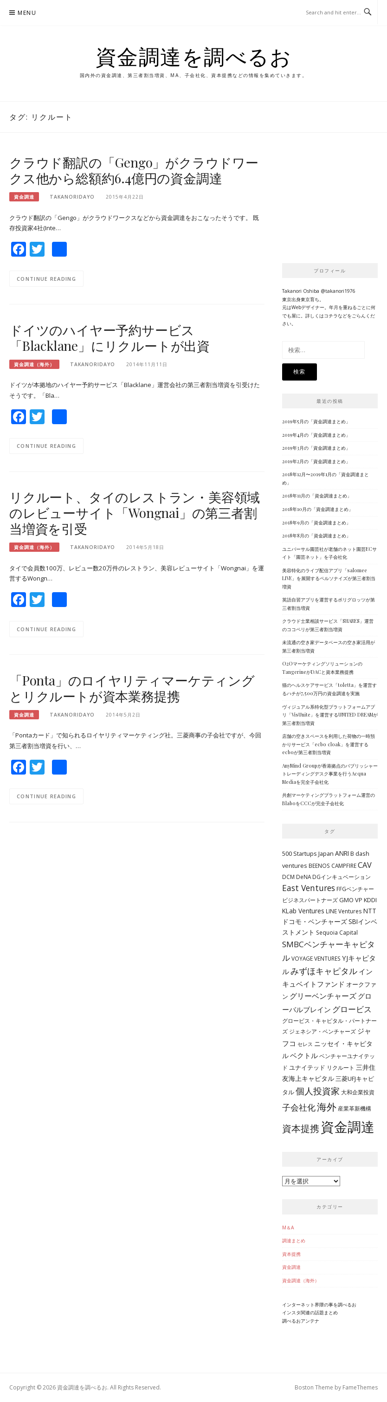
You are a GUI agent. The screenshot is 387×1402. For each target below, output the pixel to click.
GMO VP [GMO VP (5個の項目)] (350, 900)
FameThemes (360, 1387)
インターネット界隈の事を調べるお (319, 1304)
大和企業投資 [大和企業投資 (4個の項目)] (357, 1092)
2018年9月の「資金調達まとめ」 (316, 522)
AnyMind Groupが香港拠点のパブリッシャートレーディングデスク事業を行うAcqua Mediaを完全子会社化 (330, 773)
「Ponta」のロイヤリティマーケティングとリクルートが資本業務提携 (132, 688)
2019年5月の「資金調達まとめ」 (316, 421)
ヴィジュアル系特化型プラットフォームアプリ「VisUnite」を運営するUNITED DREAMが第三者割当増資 (330, 715)
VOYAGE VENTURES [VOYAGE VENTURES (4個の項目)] (316, 958)
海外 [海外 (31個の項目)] (326, 1106)
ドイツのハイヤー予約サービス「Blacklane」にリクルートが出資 (109, 337)
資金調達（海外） (34, 364)
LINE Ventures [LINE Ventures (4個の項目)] (344, 911)
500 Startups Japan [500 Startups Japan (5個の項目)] (308, 853)
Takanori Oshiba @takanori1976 (318, 291)
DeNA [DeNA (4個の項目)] (303, 876)
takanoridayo (72, 197)
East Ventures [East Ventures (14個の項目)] (308, 887)
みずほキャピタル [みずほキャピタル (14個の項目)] (323, 970)
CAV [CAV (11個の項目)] (365, 865)
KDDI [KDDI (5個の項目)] (370, 900)
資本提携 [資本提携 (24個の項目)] (300, 1128)
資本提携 (291, 1254)
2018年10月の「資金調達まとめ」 (317, 509)
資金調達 (24, 197)
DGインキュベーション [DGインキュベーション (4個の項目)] (341, 876)
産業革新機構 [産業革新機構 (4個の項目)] (354, 1108)
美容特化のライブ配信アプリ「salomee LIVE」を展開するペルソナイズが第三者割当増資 (328, 578)
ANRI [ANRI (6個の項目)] (342, 853)
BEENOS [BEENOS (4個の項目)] (319, 865)
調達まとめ (293, 1240)
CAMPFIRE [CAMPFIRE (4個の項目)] (343, 865)
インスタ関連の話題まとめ (310, 1312)
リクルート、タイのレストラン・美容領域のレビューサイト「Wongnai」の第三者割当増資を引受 (134, 512)
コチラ (331, 315)
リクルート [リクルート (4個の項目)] (341, 1067)
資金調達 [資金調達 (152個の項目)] (347, 1127)
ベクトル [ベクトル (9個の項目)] (304, 1055)
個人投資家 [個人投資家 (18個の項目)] (318, 1091)
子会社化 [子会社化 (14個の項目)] (299, 1107)
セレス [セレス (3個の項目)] (305, 1044)
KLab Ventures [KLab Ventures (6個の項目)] (303, 910)
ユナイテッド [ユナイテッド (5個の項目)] (307, 1067)
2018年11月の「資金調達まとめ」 (317, 495)
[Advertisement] (334, 201)
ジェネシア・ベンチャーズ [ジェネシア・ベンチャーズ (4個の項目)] (322, 1031)
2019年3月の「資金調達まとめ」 (316, 448)
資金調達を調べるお (194, 56)
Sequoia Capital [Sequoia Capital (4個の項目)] (337, 932)
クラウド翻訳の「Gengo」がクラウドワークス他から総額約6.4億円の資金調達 (133, 170)
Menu (27, 13)
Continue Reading (46, 278)
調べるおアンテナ (300, 1321)
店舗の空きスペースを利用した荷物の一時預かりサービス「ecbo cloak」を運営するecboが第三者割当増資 (328, 744)
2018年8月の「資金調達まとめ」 (316, 535)
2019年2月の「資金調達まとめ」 (316, 461)
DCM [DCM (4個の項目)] (288, 876)
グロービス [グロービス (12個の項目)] (352, 1009)
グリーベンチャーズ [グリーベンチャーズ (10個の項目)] (323, 996)
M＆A (288, 1227)
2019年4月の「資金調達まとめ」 (316, 435)
